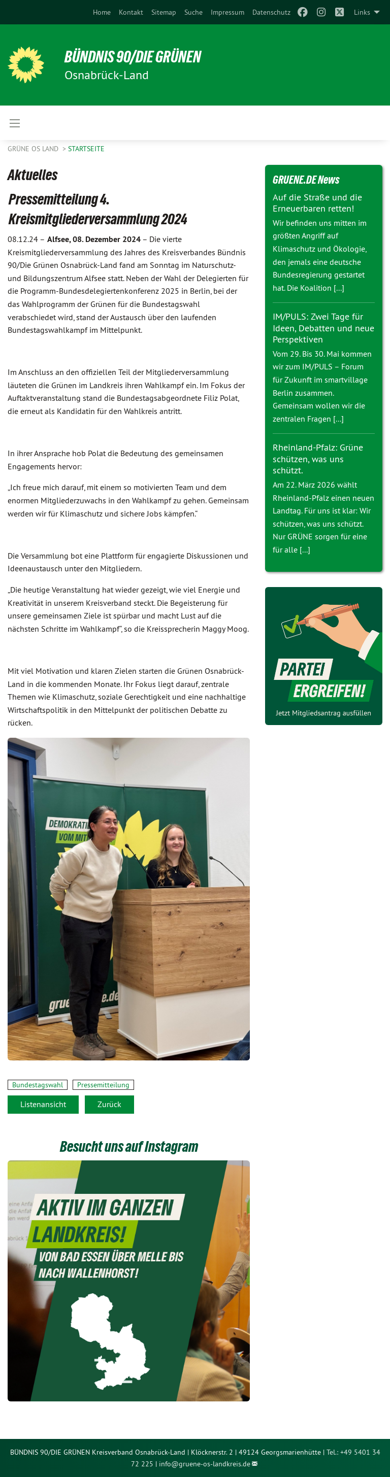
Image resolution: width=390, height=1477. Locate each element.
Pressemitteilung (103, 1084)
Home (102, 12)
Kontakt (131, 12)
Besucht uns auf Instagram (129, 1146)
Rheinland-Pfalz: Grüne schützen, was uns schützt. (318, 458)
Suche (193, 12)
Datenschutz (271, 12)
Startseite (86, 148)
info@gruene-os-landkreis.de (204, 1463)
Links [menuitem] (362, 12)
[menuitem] (102, 12)
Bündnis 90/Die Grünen (132, 57)
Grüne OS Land (34, 148)
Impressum (227, 12)
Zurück (109, 1104)
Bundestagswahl (37, 1084)
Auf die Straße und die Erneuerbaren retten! (317, 203)
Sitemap (163, 12)
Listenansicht (43, 1104)
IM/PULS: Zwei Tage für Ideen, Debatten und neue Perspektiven (323, 328)
